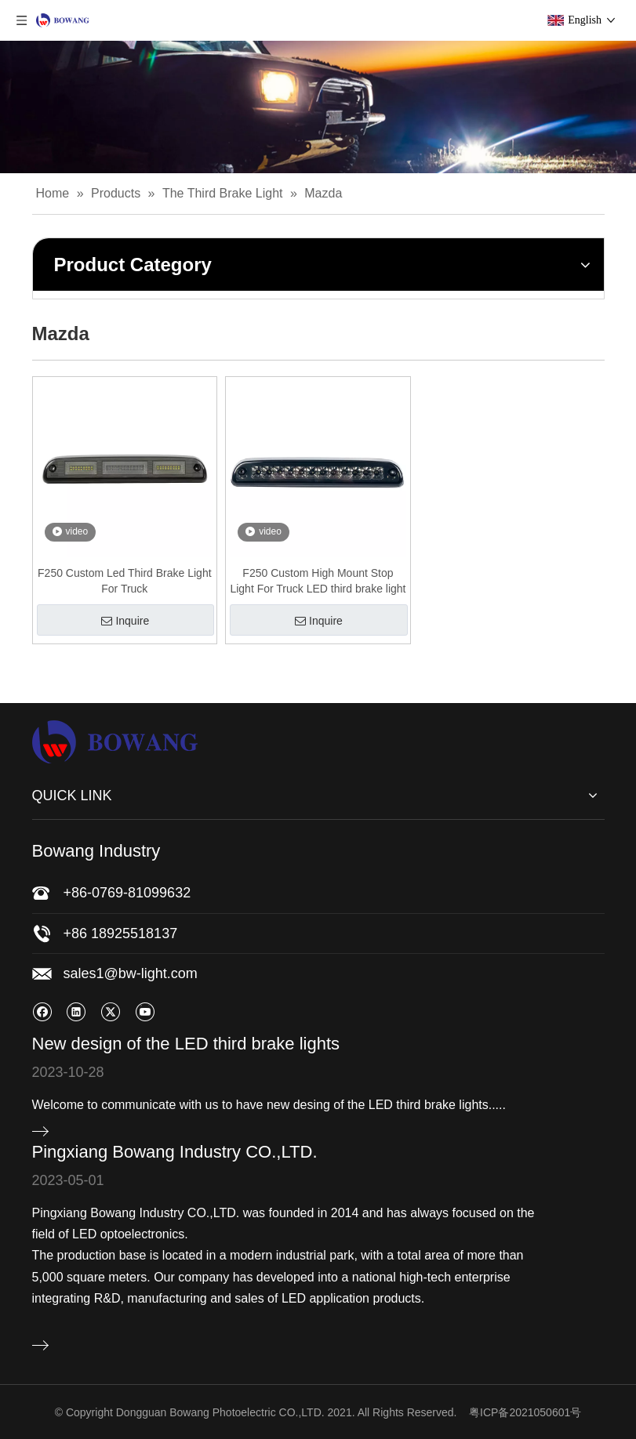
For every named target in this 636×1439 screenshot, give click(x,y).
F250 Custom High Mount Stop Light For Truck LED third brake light (317, 581)
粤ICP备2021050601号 (525, 1412)
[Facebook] (42, 1011)
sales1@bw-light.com (131, 973)
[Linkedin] (75, 1011)
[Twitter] (110, 1011)
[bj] (318, 107)
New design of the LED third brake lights (186, 1043)
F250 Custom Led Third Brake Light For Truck (125, 581)
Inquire (125, 620)
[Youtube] (144, 1011)
